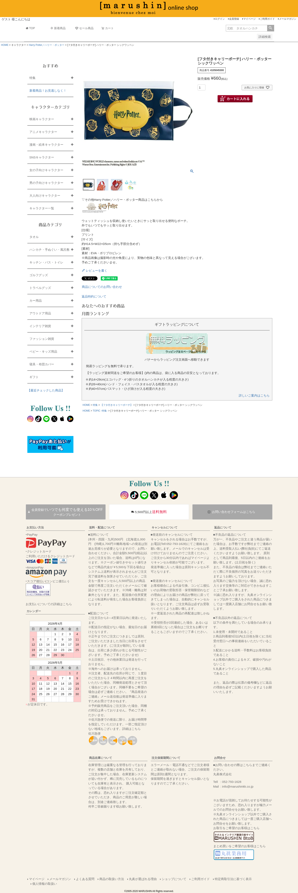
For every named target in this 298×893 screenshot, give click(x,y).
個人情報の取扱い (44, 883)
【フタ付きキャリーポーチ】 (117, 405)
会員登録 (234, 18)
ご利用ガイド (267, 18)
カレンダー (34, 611)
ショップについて (174, 879)
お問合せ (220, 757)
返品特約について (94, 296)
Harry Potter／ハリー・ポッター (46, 45)
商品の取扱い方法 (111, 879)
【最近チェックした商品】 (45, 390)
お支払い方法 (35, 527)
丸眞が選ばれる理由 (143, 879)
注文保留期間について (166, 757)
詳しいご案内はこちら (254, 395)
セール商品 (84, 28)
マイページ (249, 18)
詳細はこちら (131, 728)
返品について (222, 527)
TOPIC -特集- (100, 410)
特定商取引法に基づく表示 (233, 879)
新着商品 (58, 28)
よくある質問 (85, 879)
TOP (30, 28)
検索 (270, 28)
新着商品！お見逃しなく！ (47, 90)
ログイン (220, 18)
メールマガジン (287, 18)
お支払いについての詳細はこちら (49, 604)
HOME (4, 45)
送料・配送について (102, 527)
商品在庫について (100, 757)
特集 (95, 405)
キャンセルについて (164, 527)
